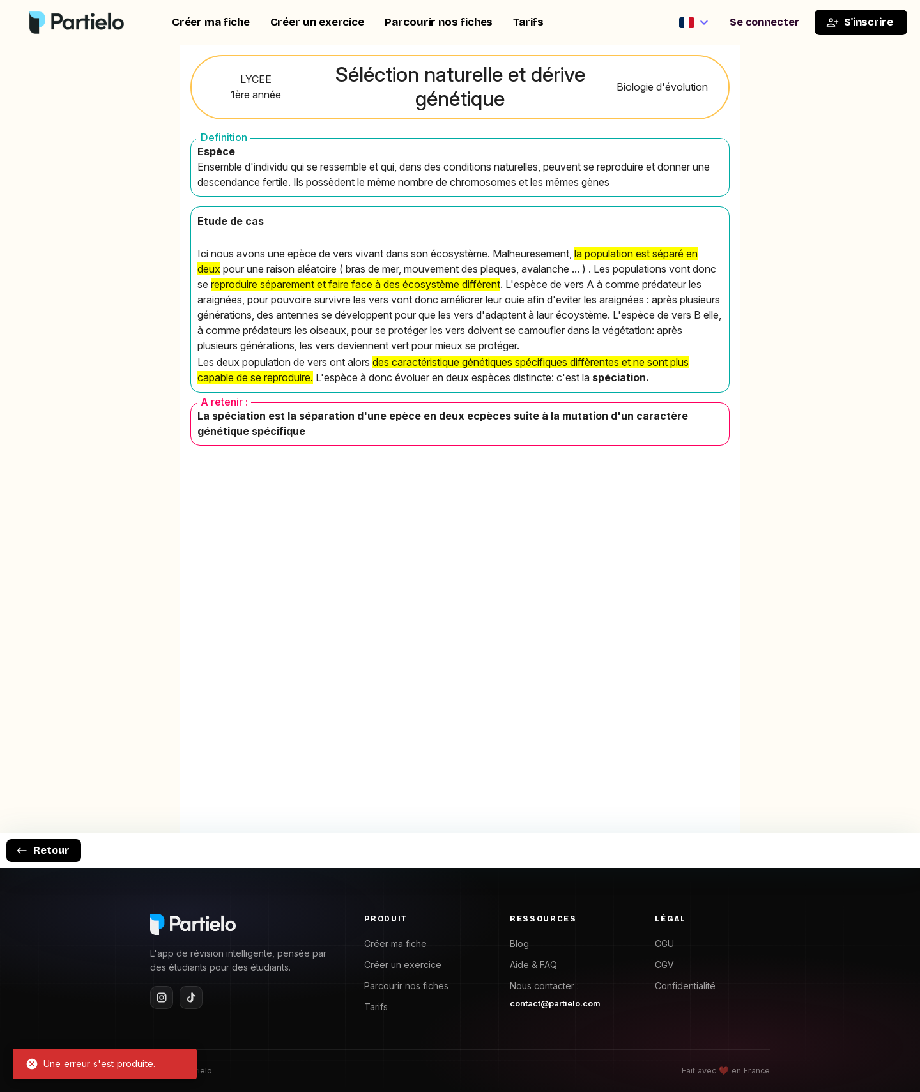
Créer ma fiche (211, 22)
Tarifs (528, 22)
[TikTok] (191, 997)
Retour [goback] (42, 850)
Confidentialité (685, 985)
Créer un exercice (317, 22)
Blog (519, 943)
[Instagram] (161, 997)
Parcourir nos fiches (439, 22)
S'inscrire (859, 22)
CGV (664, 964)
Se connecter (765, 22)
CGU (664, 943)
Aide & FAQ (533, 964)
